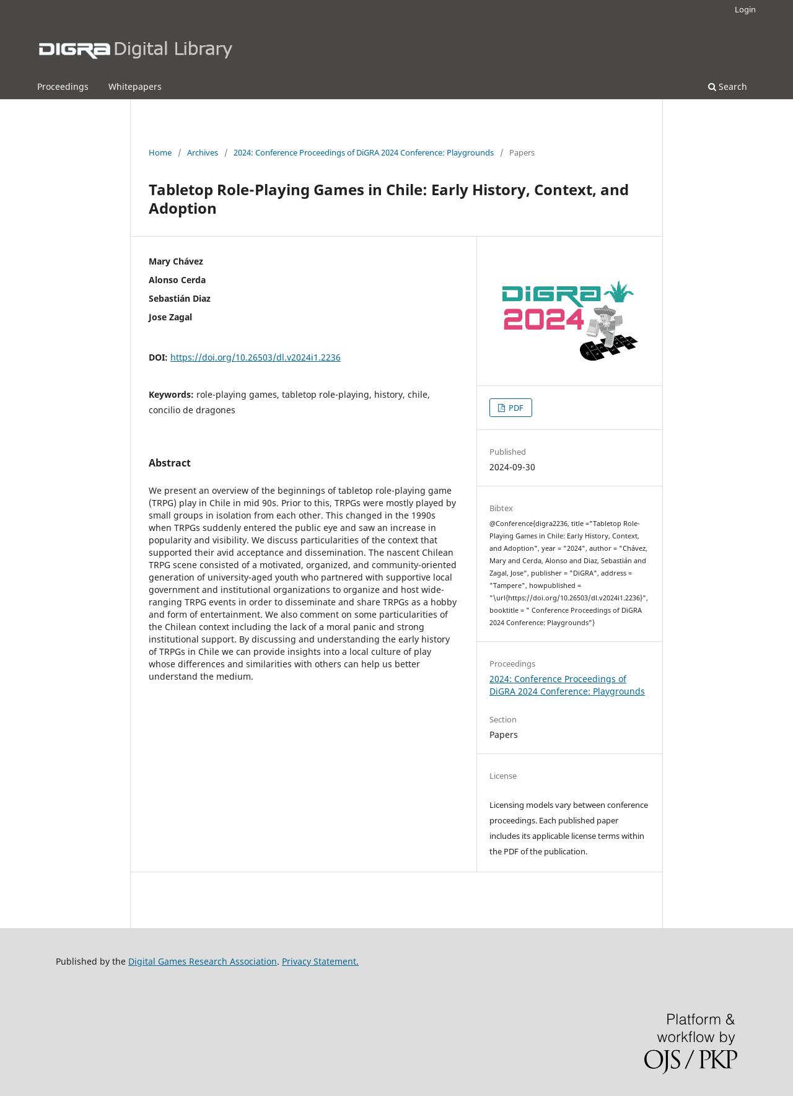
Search (727, 86)
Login (745, 9)
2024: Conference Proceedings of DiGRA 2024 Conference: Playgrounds (364, 152)
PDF (515, 407)
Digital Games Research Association (202, 961)
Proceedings (63, 86)
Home (160, 152)
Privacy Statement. (320, 961)
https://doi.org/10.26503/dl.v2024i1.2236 (255, 357)
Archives (202, 152)
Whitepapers (135, 86)
